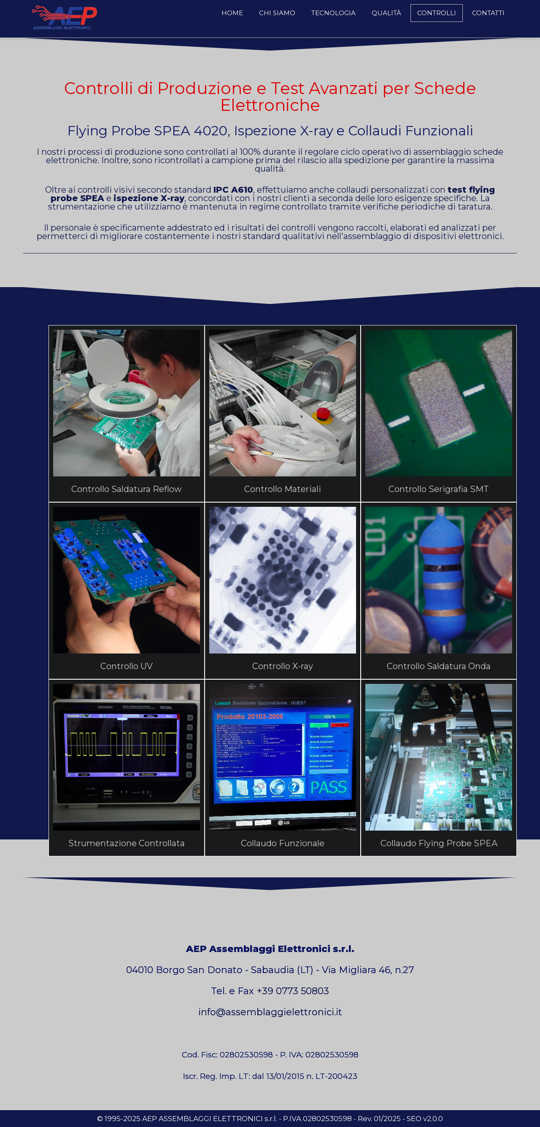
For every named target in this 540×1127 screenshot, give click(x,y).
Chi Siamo (277, 13)
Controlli (436, 13)
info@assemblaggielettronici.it (270, 1012)
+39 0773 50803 (292, 991)
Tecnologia (333, 13)
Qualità (386, 13)
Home (232, 13)
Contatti (488, 13)
